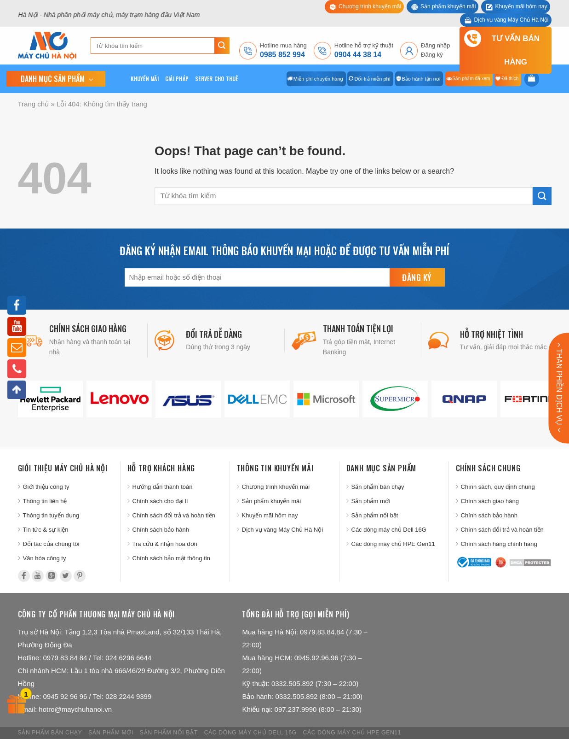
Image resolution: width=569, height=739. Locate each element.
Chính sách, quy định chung (498, 486)
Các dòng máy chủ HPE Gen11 (393, 543)
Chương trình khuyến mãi (370, 6)
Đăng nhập (435, 45)
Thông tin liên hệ (45, 501)
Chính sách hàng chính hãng (499, 543)
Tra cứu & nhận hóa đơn (164, 543)
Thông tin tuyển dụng (51, 515)
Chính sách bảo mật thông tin (171, 558)
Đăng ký (432, 54)
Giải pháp (177, 78)
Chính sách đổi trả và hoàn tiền (173, 515)
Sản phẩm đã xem (471, 78)
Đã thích (509, 78)
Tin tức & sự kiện (46, 529)
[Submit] (222, 45)
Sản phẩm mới (370, 501)
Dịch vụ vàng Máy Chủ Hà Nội (511, 20)
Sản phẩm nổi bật (374, 515)
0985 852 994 (282, 55)
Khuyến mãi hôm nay (521, 6)
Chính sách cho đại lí (160, 501)
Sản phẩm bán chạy (377, 486)
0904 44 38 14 (357, 55)
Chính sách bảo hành (160, 529)
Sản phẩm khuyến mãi (448, 6)
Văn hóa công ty (44, 558)
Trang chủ (33, 104)
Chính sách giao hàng (490, 501)
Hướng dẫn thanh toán (162, 486)
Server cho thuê (216, 78)
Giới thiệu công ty (46, 486)
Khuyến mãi (145, 78)
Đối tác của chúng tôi (51, 543)
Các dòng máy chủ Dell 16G (388, 529)
